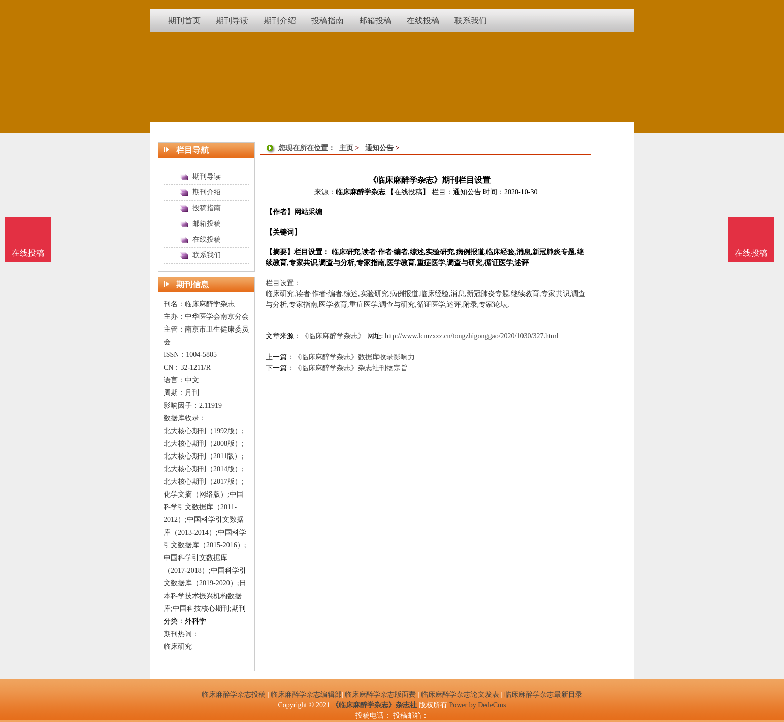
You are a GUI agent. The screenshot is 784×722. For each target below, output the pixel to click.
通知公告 (379, 148)
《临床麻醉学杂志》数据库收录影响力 (354, 357)
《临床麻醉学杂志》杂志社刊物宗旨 (351, 368)
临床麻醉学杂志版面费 (380, 694)
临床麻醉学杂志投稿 (234, 694)
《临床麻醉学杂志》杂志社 (374, 705)
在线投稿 (751, 253)
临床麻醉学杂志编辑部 (306, 694)
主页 (346, 148)
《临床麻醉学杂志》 (333, 336)
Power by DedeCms (477, 705)
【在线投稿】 (408, 192)
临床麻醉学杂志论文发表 (460, 694)
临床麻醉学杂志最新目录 (543, 694)
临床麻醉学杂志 (360, 192)
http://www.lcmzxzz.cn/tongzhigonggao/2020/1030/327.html (472, 336)
